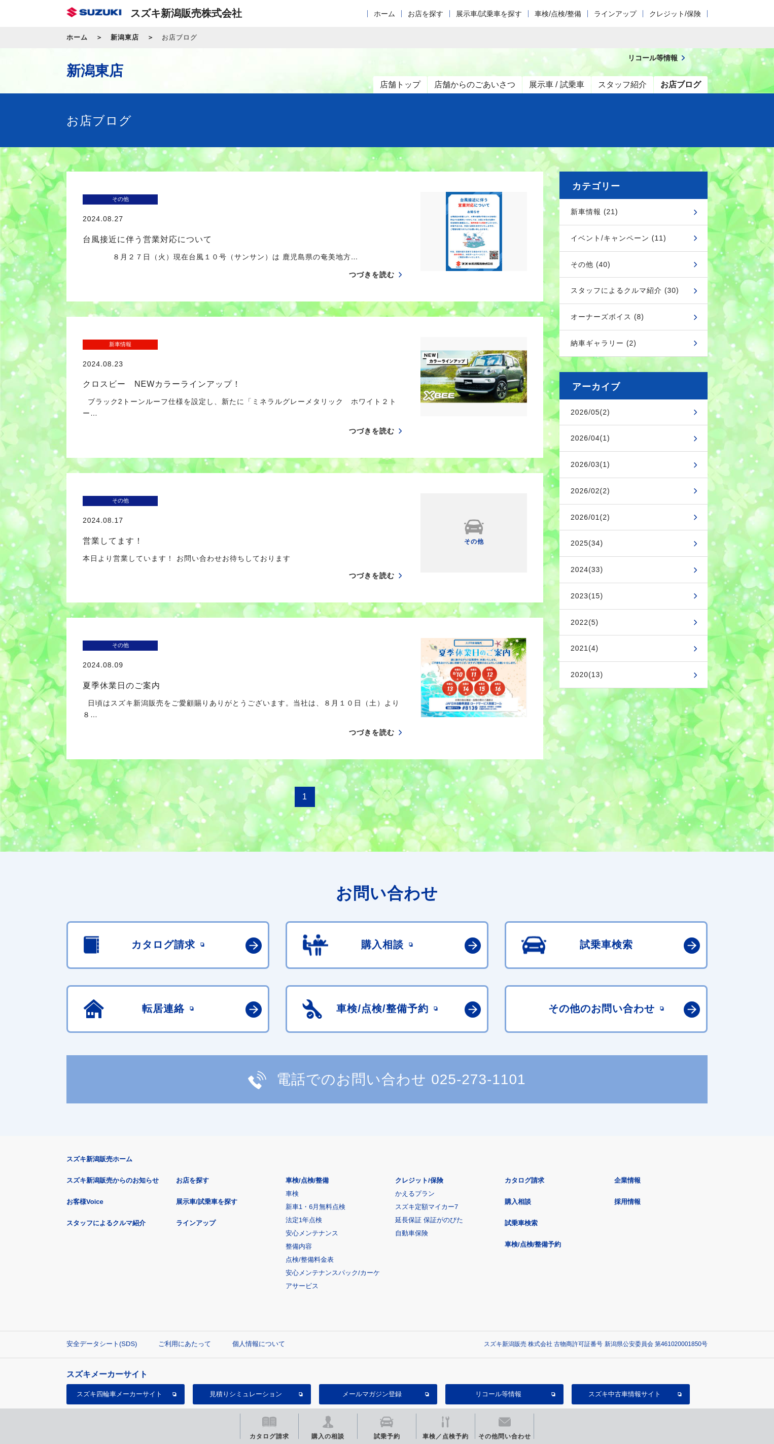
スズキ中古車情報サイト (624, 1335)
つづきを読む (372, 255)
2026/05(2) (590, 412)
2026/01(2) (590, 517)
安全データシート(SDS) (101, 1285)
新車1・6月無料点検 (315, 1148)
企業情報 (627, 1121)
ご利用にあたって (184, 1285)
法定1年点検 (304, 1161)
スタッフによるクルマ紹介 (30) (625, 290)
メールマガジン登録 (372, 1335)
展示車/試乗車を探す (489, 13)
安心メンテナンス (312, 1174)
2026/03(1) (590, 464)
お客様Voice (84, 1143)
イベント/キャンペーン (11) (618, 238)
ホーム (384, 13)
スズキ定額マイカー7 (426, 1148)
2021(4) (585, 648)
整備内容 (299, 1187)
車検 (292, 1134)
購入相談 (518, 1143)
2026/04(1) (590, 438)
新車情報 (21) (594, 212)
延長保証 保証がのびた (429, 1161)
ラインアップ (615, 13)
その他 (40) (591, 264)
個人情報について (258, 1285)
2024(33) (587, 569)
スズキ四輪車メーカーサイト (119, 1335)
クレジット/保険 (675, 13)
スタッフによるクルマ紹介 (106, 1164)
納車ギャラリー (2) (604, 343)
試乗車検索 (521, 1164)
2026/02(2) (590, 491)
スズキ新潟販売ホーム (99, 1100)
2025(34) (587, 543)
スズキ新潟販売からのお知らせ (112, 1121)
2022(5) (585, 622)
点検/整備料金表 (310, 1200)
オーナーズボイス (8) (607, 317)
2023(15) (587, 596)
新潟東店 (125, 37)
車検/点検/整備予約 (533, 1185)
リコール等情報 (498, 1335)
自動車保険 (411, 1174)
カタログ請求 (524, 1121)
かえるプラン (415, 1134)
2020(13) (587, 674)
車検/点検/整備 (558, 13)
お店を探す (425, 13)
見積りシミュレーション (245, 1335)
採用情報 (627, 1143)
